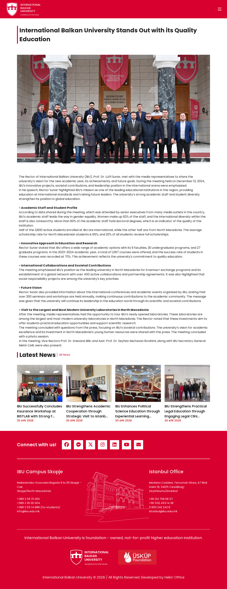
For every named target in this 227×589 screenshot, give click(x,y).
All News (64, 355)
